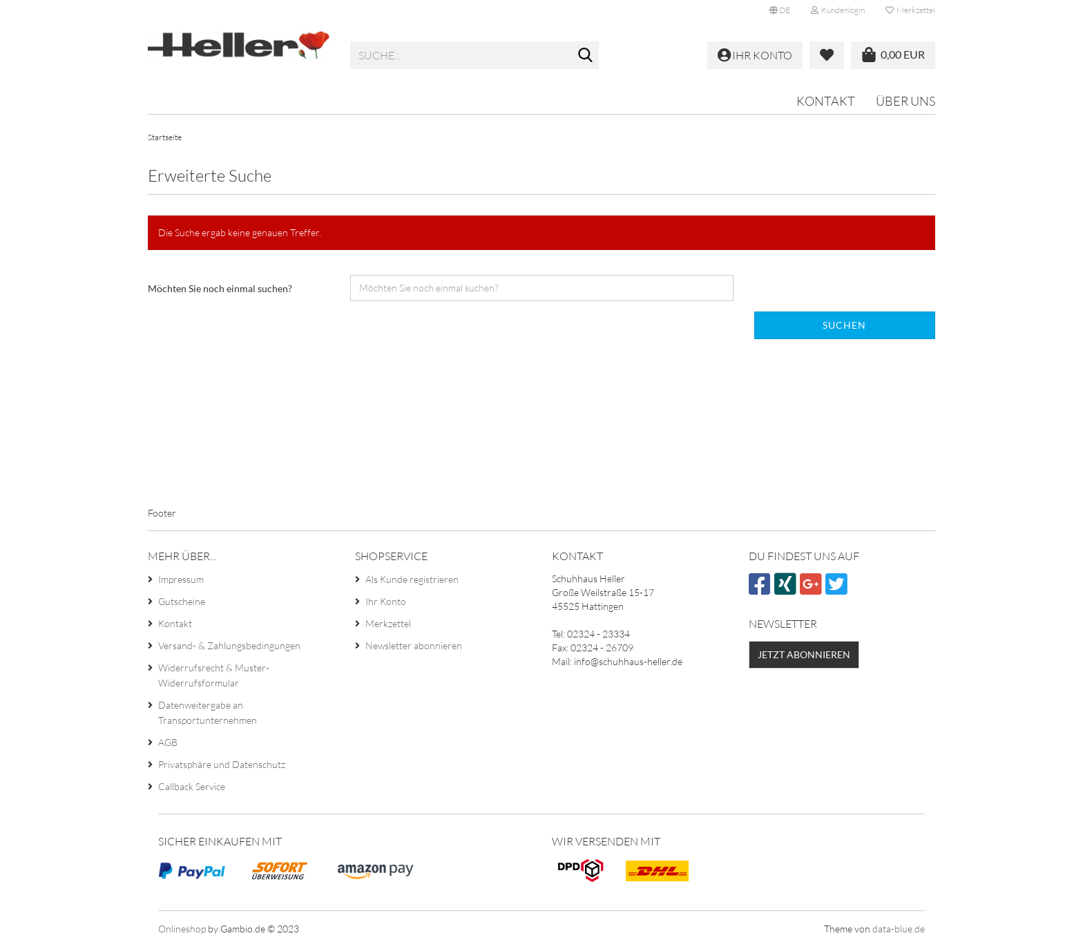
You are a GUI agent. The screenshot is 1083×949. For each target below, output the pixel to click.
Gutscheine (181, 605)
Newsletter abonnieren (413, 649)
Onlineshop (182, 931)
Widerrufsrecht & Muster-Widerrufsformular (213, 678)
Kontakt (825, 100)
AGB (168, 745)
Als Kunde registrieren (412, 582)
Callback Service (191, 790)
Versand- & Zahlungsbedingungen (229, 649)
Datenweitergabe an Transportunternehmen (207, 715)
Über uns (905, 100)
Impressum (181, 582)
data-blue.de (898, 931)
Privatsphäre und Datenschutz (221, 768)
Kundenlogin (838, 10)
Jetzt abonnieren (804, 657)
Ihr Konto (385, 605)
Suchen (844, 328)
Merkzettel (910, 10)
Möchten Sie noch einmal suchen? (220, 291)
